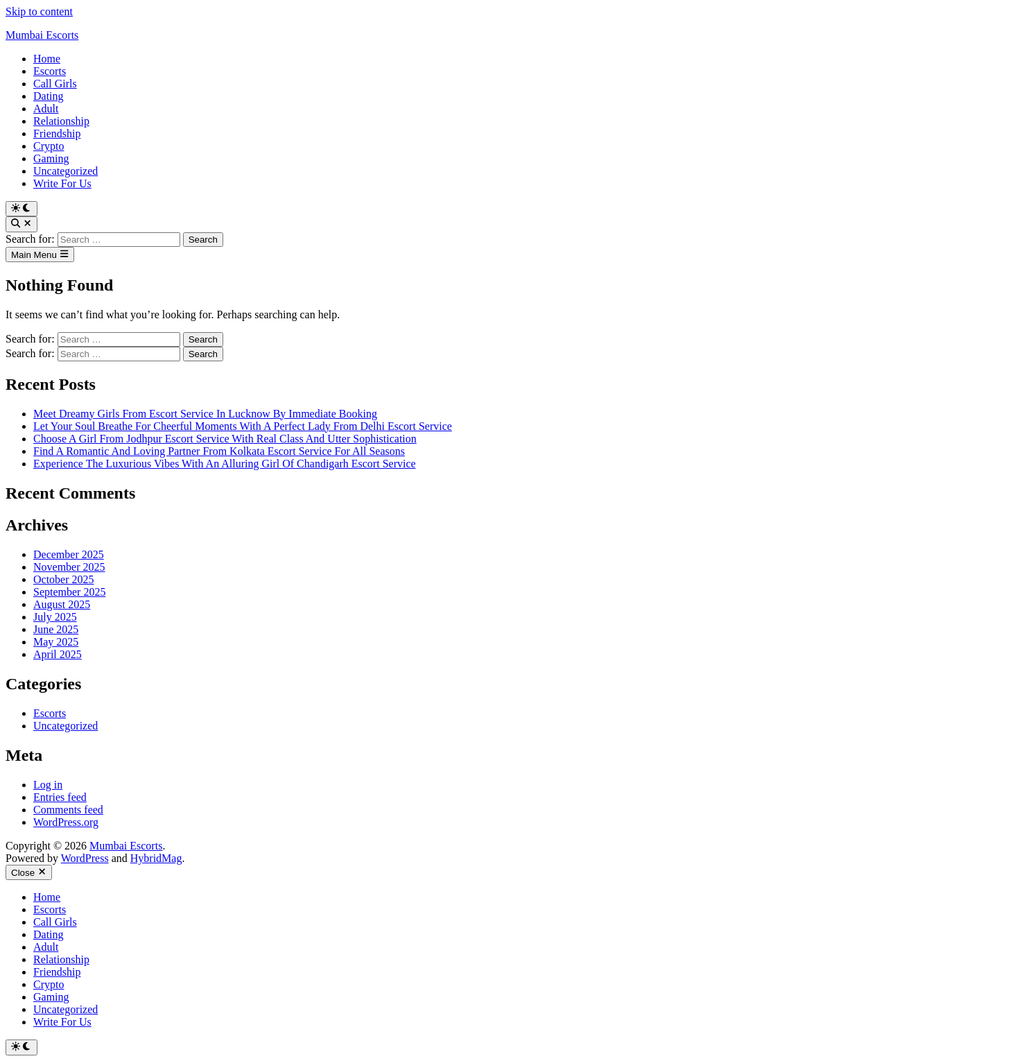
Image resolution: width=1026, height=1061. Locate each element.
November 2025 (69, 567)
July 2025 (55, 617)
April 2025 (57, 654)
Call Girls (55, 83)
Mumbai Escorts (42, 35)
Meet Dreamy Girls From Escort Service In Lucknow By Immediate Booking (205, 414)
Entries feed (60, 797)
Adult (45, 108)
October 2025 (63, 579)
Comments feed (68, 810)
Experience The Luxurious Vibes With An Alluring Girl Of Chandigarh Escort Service (224, 463)
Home (46, 58)
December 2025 (68, 554)
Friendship (56, 133)
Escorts (49, 71)
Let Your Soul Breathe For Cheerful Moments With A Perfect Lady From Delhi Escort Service (242, 426)
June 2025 (55, 629)
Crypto (48, 146)
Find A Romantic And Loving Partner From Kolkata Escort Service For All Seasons (219, 451)
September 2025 (69, 592)
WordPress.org (65, 822)
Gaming (51, 158)
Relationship (61, 121)
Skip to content (39, 11)
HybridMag (156, 858)
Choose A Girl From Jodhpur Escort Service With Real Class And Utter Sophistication (225, 439)
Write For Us (62, 183)
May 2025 (55, 642)
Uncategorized (65, 171)
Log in (47, 785)
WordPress (85, 858)
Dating (48, 96)
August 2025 (61, 604)
